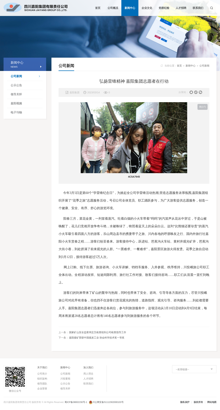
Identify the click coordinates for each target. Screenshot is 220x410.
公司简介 (42, 373)
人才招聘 (88, 378)
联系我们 (88, 383)
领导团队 (42, 383)
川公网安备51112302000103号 (107, 402)
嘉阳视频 (16, 103)
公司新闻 (27, 77)
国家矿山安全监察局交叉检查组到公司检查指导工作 (97, 332)
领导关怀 (16, 94)
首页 (179, 65)
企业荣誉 (42, 388)
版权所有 (198, 402)
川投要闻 (65, 378)
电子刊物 (16, 112)
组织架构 (42, 378)
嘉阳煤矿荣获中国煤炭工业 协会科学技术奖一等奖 (96, 337)
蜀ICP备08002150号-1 (76, 402)
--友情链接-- (182, 369)
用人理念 (88, 373)
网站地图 (211, 402)
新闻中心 (191, 65)
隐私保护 (184, 402)
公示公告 (16, 85)
